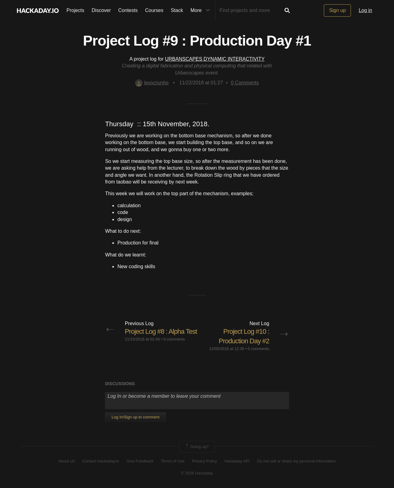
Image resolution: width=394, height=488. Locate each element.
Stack (177, 10)
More (202, 10)
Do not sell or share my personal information (296, 461)
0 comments (174, 339)
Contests (128, 10)
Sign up (337, 10)
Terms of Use (173, 461)
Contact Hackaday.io (100, 461)
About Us (66, 461)
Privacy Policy (204, 461)
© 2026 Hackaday (197, 473)
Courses (154, 10)
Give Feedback (140, 461)
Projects (75, 10)
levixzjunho (151, 82)
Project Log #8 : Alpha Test (161, 331)
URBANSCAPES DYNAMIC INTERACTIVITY (215, 59)
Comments (245, 82)
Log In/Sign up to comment (135, 417)
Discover (101, 10)
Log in (365, 10)
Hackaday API (237, 461)
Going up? (196, 446)
